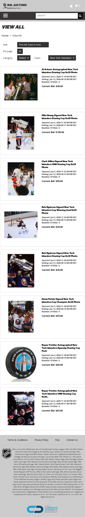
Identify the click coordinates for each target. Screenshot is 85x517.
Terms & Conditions (17, 439)
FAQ (57, 439)
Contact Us (72, 439)
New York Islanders (61, 58)
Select (23, 58)
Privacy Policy (41, 439)
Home (5, 35)
